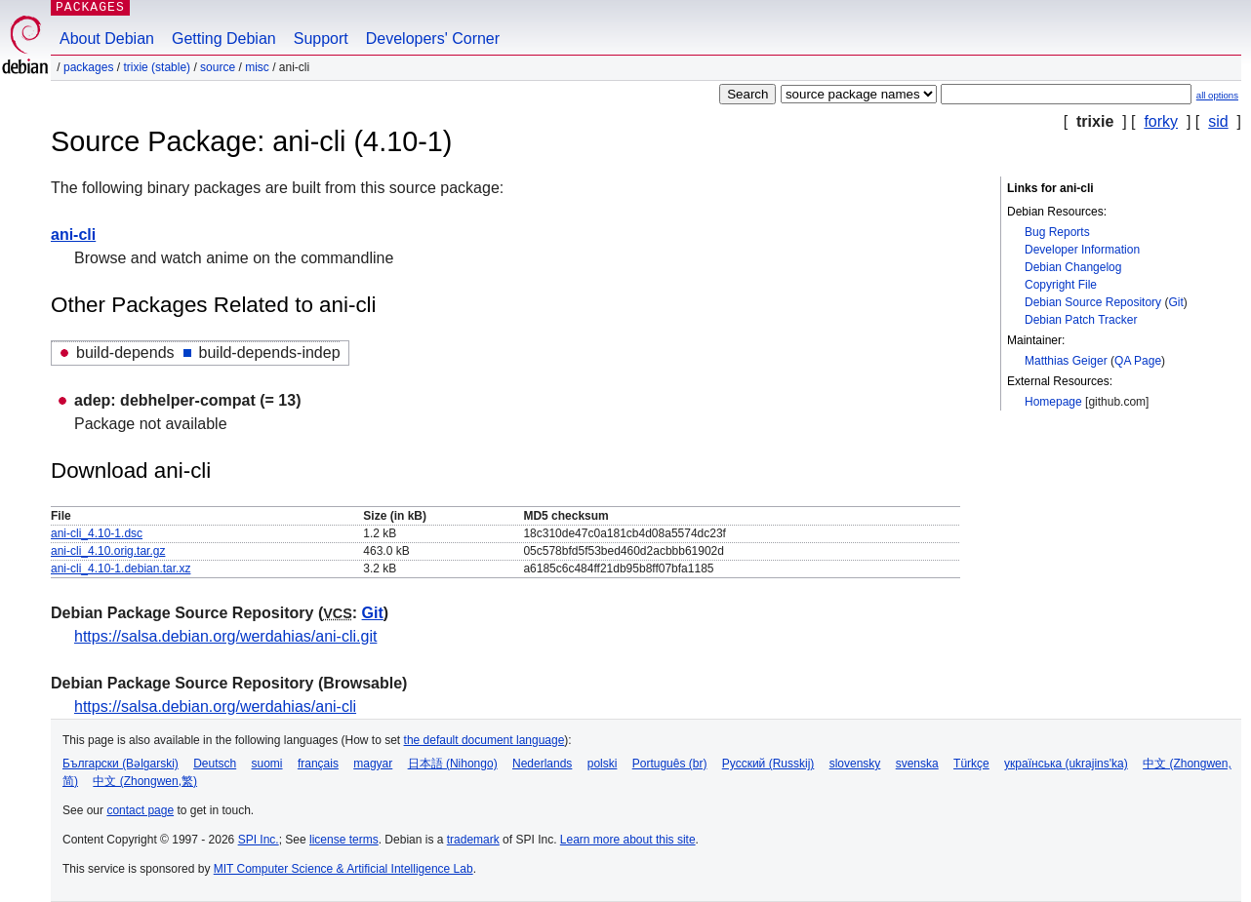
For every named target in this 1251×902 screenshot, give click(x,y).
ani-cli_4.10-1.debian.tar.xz (120, 568)
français (318, 763)
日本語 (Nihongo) (453, 763)
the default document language (484, 740)
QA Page (1137, 361)
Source (217, 67)
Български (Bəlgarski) (120, 763)
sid (1218, 121)
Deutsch (214, 763)
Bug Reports (1057, 232)
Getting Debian (224, 38)
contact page (140, 810)
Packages (88, 67)
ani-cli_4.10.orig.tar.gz (108, 551)
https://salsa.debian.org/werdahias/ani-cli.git (225, 636)
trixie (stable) (156, 67)
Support (321, 38)
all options (1217, 95)
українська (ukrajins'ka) (1066, 763)
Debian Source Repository (1093, 302)
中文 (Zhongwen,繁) (145, 781)
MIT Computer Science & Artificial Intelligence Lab (343, 869)
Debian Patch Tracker (1081, 320)
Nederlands (542, 763)
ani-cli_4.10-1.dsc (96, 533)
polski (602, 763)
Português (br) (669, 763)
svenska (917, 763)
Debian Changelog (1073, 267)
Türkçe (971, 763)
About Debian (107, 38)
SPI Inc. (258, 839)
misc (257, 67)
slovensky (855, 763)
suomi (267, 763)
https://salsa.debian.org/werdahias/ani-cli (215, 706)
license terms (344, 839)
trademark (473, 839)
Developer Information (1082, 249)
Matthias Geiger (1066, 361)
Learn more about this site (628, 839)
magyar (372, 763)
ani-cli (73, 234)
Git (1175, 302)
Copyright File (1061, 285)
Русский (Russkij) (768, 763)
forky (1161, 121)
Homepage (1053, 402)
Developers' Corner (433, 38)
